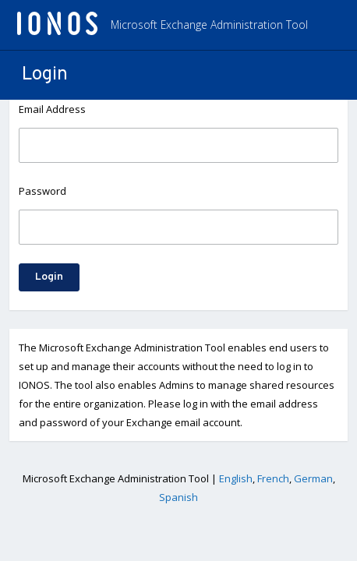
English (236, 478)
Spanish (178, 497)
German (313, 478)
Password (42, 191)
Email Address (52, 109)
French (273, 478)
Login (49, 277)
